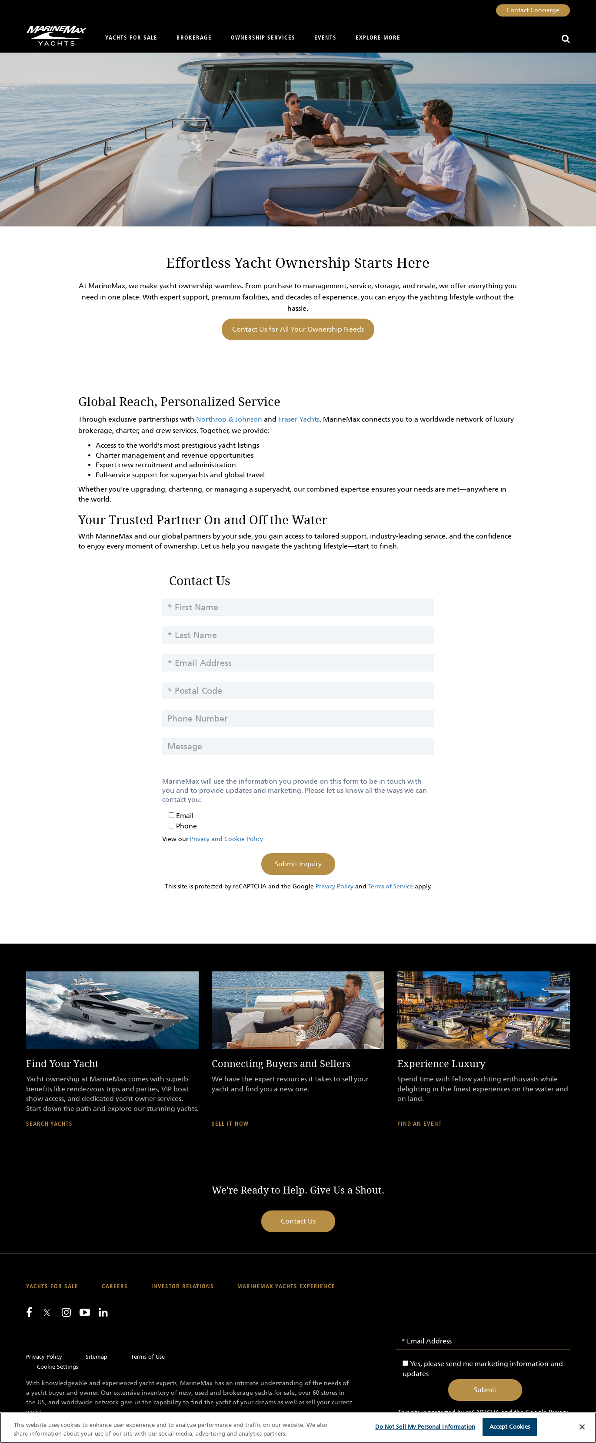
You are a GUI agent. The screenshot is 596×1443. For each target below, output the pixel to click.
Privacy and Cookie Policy (226, 839)
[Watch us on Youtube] (85, 1312)
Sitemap (96, 1356)
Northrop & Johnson (229, 419)
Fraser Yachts (299, 419)
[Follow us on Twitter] (47, 1313)
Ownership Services (263, 38)
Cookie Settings (57, 1366)
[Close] (582, 1426)
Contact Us (298, 1221)
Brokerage (194, 38)
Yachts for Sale (131, 38)
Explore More (378, 38)
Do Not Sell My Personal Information (425, 1426)
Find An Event (419, 1124)
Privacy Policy (334, 886)
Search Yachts (49, 1124)
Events (325, 38)
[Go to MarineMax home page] (53, 36)
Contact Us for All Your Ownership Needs (298, 329)
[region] (298, 1427)
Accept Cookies (509, 1426)
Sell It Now (230, 1124)
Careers (115, 1287)
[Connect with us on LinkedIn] (103, 1312)
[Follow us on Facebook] (29, 1312)
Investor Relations (182, 1287)
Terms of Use (148, 1356)
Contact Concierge (532, 10)
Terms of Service (390, 886)
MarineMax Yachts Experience (286, 1287)
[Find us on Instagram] (66, 1312)
